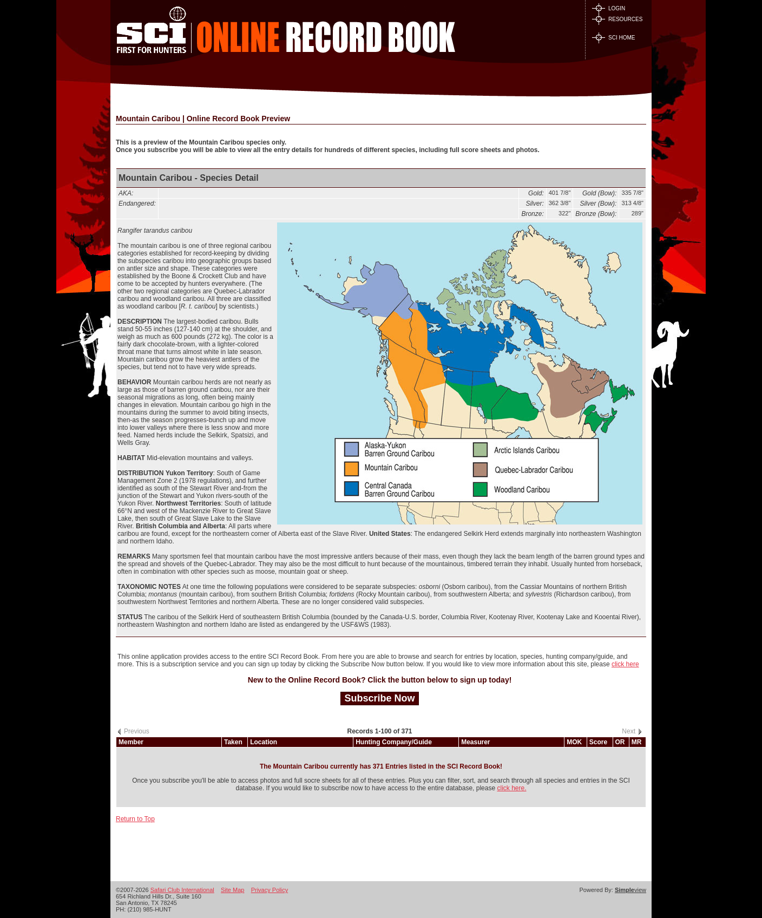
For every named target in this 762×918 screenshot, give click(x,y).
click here (625, 664)
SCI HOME (613, 38)
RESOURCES (617, 19)
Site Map (232, 890)
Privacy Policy (269, 890)
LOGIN (608, 8)
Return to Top (135, 819)
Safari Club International (182, 890)
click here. (511, 788)
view (630, 890)
